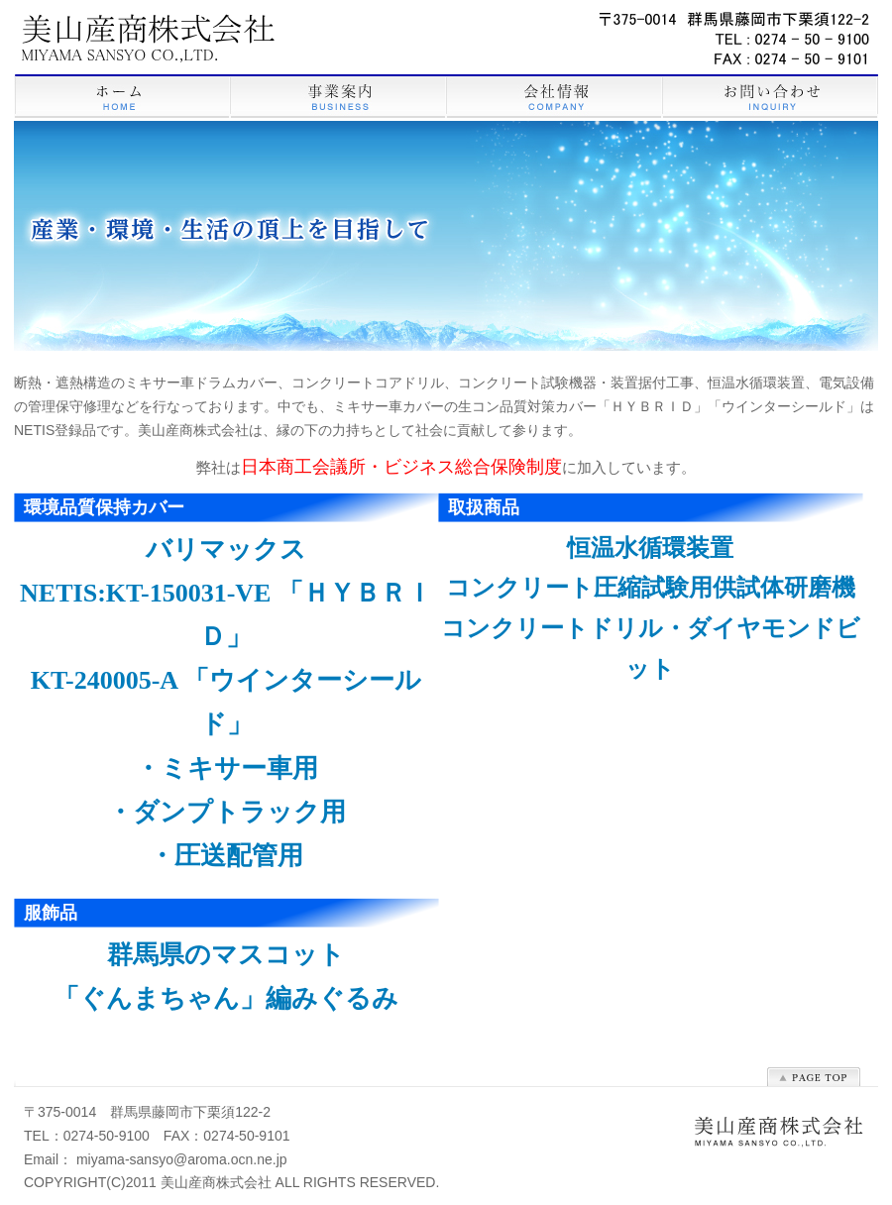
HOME (122, 97)
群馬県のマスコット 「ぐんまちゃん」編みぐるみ (226, 976)
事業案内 (338, 97)
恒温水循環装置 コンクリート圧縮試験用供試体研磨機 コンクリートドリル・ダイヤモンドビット (650, 608)
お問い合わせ (770, 97)
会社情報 (554, 97)
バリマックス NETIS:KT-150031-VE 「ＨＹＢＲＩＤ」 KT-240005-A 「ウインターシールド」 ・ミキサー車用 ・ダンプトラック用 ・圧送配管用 (226, 702)
